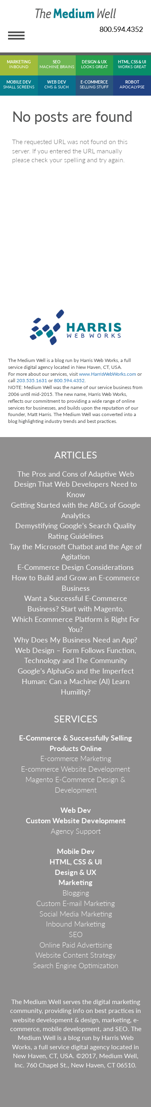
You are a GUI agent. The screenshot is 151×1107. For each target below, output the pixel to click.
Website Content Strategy (75, 954)
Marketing (75, 882)
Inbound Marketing (75, 923)
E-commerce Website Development (75, 768)
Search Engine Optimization (75, 965)
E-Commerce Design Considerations (75, 567)
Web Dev (75, 810)
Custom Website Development (76, 820)
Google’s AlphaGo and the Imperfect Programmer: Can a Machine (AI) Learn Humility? (76, 681)
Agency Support (76, 831)
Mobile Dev (76, 851)
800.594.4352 (121, 29)
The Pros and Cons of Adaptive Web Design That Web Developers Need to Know (75, 484)
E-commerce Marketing (75, 758)
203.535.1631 (32, 380)
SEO (76, 934)
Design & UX (75, 872)
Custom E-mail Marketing (75, 903)
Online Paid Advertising (75, 944)
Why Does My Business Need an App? (75, 639)
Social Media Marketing (75, 913)
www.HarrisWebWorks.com (107, 374)
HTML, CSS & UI (76, 861)
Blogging (75, 892)
